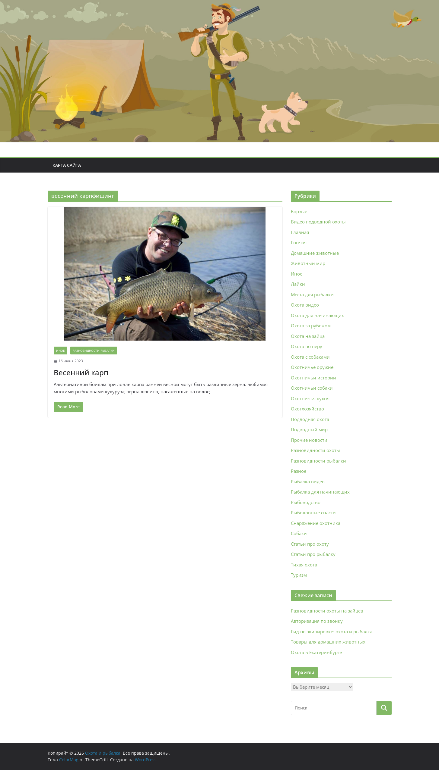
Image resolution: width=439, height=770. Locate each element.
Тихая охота (304, 565)
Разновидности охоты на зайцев (327, 611)
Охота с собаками (310, 357)
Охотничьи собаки (312, 388)
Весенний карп (81, 372)
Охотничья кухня (310, 398)
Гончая (299, 242)
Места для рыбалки (312, 294)
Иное (60, 350)
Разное (298, 471)
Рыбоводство (305, 502)
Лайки (298, 284)
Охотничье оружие (312, 367)
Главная (300, 232)
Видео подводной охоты (318, 222)
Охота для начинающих (317, 315)
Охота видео (305, 305)
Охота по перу (306, 346)
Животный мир (308, 263)
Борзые (299, 211)
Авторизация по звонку (317, 621)
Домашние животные (315, 253)
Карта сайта (66, 165)
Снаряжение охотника (315, 523)
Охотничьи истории (313, 378)
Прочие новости (309, 440)
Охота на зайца (308, 336)
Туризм (299, 575)
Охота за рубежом (311, 326)
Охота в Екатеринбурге (316, 652)
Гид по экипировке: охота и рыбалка (331, 631)
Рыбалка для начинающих (320, 492)
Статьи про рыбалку (313, 554)
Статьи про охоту (310, 544)
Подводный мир (309, 429)
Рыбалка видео (308, 482)
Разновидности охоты (315, 450)
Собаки (299, 533)
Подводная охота (310, 419)
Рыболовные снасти (313, 513)
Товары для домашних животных (328, 642)
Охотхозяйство (307, 409)
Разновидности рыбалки (94, 350)
